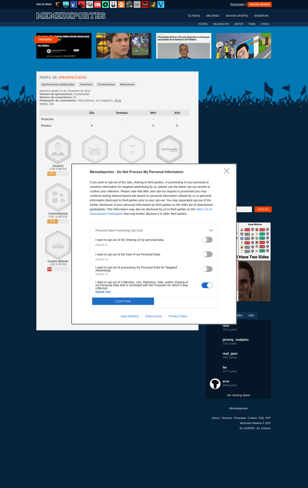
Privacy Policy (178, 316)
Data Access (153, 316)
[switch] (207, 240)
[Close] (228, 172)
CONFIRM (123, 301)
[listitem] (154, 230)
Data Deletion (130, 316)
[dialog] (154, 244)
